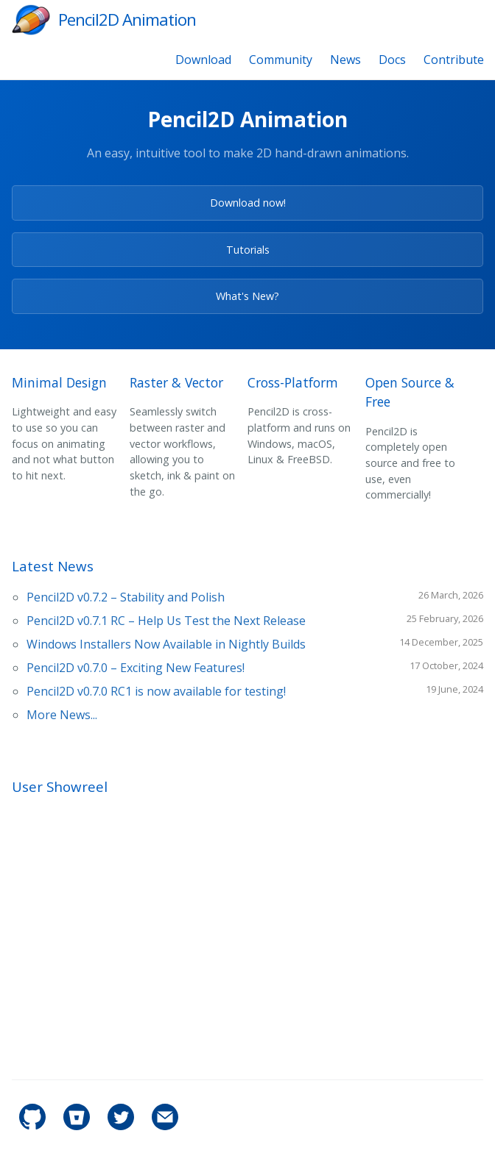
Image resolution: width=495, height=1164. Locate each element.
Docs (392, 59)
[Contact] (165, 1126)
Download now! (248, 203)
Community (280, 59)
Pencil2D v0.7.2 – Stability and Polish (126, 597)
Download (203, 59)
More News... (62, 715)
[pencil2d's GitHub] (34, 1126)
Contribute (454, 59)
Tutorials (248, 250)
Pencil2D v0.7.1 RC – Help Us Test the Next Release (166, 621)
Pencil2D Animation (127, 19)
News (345, 59)
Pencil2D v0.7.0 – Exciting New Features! (136, 668)
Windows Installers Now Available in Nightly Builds (166, 644)
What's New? (247, 296)
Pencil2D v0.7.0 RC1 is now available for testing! (156, 691)
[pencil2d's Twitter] (122, 1126)
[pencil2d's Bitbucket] (78, 1126)
